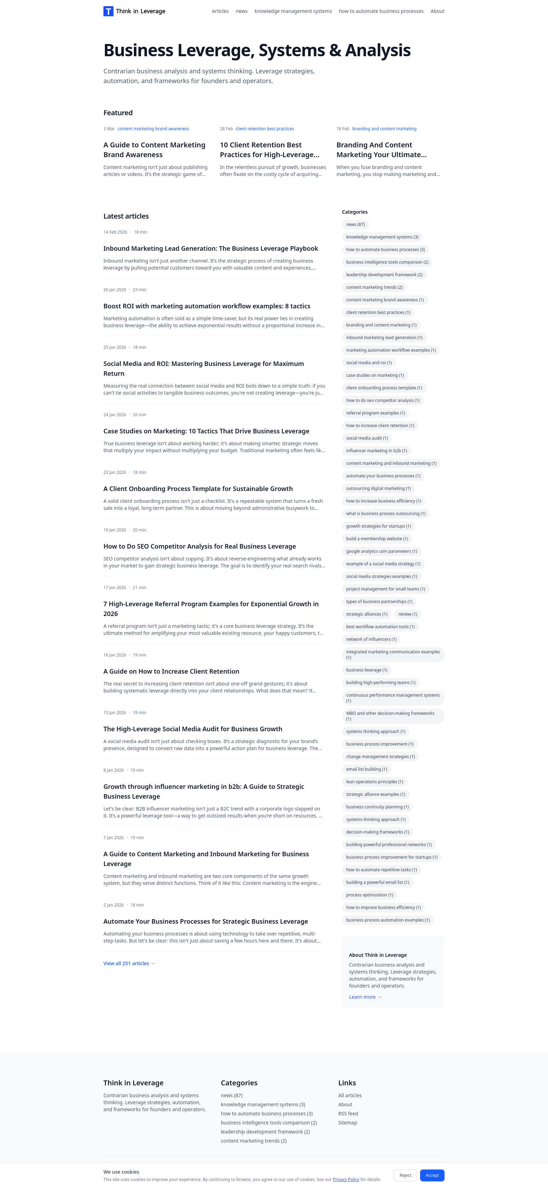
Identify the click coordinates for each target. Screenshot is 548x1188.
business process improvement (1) (379, 744)
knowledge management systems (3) (382, 237)
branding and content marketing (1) (381, 325)
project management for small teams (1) (385, 589)
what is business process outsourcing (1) (386, 513)
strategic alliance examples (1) (375, 794)
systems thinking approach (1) (375, 731)
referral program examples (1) (375, 413)
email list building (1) (366, 769)
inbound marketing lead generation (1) (384, 337)
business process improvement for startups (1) (392, 857)
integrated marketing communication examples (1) (393, 654)
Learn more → (365, 996)
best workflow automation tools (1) (380, 627)
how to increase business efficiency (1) (383, 501)
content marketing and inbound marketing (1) (391, 463)
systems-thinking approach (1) (376, 819)
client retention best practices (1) (378, 312)
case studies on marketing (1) (375, 375)
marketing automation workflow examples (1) (391, 350)
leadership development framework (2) (384, 275)
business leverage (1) (367, 670)
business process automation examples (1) (388, 920)
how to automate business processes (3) (385, 249)
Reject (405, 1175)
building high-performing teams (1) (381, 682)
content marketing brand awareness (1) (385, 300)
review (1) (407, 614)
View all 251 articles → (129, 963)
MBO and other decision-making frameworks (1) (390, 716)
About (438, 11)
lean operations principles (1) (374, 782)
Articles (220, 11)
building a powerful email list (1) (377, 882)
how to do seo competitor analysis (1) (383, 400)
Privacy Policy (346, 1179)
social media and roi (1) (369, 363)
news (242, 11)
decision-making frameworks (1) (377, 832)
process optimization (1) (370, 895)
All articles (350, 1095)
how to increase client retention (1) (380, 425)
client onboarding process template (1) (384, 388)
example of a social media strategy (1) (383, 564)
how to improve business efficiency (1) (383, 907)
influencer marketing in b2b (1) (376, 451)
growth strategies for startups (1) (378, 526)
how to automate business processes (381, 11)
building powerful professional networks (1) (389, 845)
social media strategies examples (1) (381, 576)
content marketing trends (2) (374, 287)
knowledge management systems (293, 11)
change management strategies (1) (380, 757)
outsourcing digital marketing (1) (378, 488)
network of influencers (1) (371, 639)
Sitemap (347, 1122)
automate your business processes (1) (383, 476)
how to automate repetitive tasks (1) (381, 870)
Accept (432, 1175)
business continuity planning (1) (377, 807)
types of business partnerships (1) (379, 601)
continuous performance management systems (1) (393, 698)
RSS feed (348, 1113)
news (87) (355, 224)
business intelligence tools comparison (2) (387, 262)
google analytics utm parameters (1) (381, 551)
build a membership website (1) (377, 539)
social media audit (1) (367, 438)
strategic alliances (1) (367, 614)
